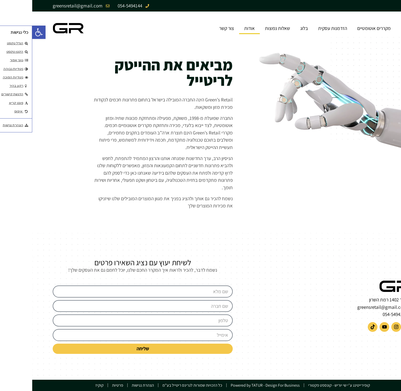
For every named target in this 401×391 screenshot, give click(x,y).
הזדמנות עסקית (300, 28)
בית (372, 28)
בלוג (272, 28)
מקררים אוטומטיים (342, 28)
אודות (217, 28)
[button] (6, 32)
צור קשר (194, 28)
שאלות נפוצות (245, 28)
